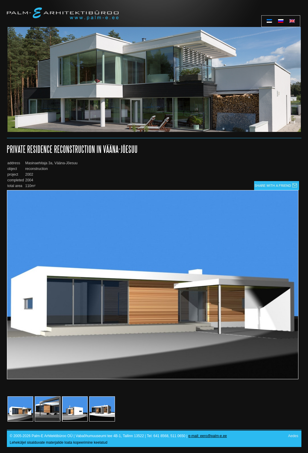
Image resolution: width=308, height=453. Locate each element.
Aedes (293, 436)
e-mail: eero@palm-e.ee (207, 436)
